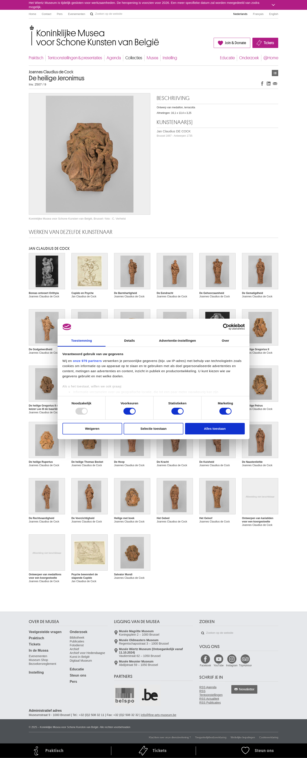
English (273, 14)
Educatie (227, 58)
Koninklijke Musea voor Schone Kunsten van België (30, 27)
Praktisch (36, 58)
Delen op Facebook (262, 83)
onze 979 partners (87, 361)
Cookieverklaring (268, 737)
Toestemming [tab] (81, 340)
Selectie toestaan (153, 428)
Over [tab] (225, 340)
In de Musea (38, 650)
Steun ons (78, 675)
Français (258, 14)
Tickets (269, 43)
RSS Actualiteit (209, 698)
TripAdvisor (245, 665)
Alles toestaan (215, 428)
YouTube (219, 665)
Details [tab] (129, 340)
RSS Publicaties (210, 702)
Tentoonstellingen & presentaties (75, 58)
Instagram (231, 665)
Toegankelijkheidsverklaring (210, 737)
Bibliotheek (77, 637)
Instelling (170, 58)
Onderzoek (249, 58)
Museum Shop (38, 660)
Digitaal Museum (81, 660)
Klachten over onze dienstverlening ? (170, 737)
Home (32, 14)
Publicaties (77, 641)
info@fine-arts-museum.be (158, 715)
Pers (60, 14)
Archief (74, 649)
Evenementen (76, 14)
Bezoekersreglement (42, 663)
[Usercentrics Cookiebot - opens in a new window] (226, 327)
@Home (271, 58)
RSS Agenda (207, 687)
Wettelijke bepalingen (243, 737)
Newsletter (247, 689)
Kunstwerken (275, 73)
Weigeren (92, 428)
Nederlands (240, 14)
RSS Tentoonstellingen (211, 693)
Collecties (133, 58)
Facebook (205, 665)
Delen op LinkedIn (268, 83)
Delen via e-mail (275, 83)
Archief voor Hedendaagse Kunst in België (87, 654)
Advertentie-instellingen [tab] (177, 340)
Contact (46, 14)
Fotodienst (77, 645)
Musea (152, 58)
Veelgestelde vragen (45, 632)
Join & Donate (235, 43)
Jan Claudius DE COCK (174, 133)
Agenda (114, 58)
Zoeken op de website (91, 14)
